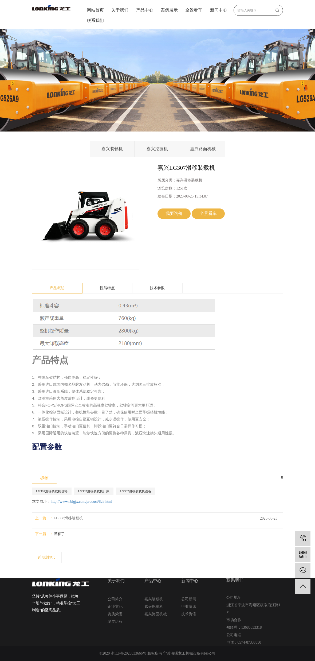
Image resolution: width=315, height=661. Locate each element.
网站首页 (95, 10)
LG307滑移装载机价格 (52, 491)
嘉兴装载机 (112, 148)
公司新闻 (188, 599)
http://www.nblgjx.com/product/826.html (81, 502)
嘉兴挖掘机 (157, 148)
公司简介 (115, 599)
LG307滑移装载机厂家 (93, 491)
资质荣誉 (115, 614)
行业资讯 (188, 607)
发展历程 (115, 622)
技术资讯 (188, 614)
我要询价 (174, 213)
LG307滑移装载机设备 (135, 491)
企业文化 (115, 607)
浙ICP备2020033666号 (129, 653)
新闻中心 (218, 10)
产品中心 (144, 10)
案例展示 (169, 10)
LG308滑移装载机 (68, 518)
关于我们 (119, 10)
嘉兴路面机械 (203, 148)
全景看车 (193, 10)
